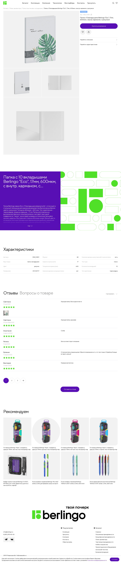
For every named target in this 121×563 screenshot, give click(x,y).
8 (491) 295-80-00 (8, 534)
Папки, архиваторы (15, 8)
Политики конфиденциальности (97, 560)
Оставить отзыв (70, 389)
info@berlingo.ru (8, 532)
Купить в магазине (99, 26)
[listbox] (112, 294)
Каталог (5, 8)
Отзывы (10, 292)
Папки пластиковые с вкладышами (32, 8)
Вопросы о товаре (36, 292)
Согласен (114, 559)
